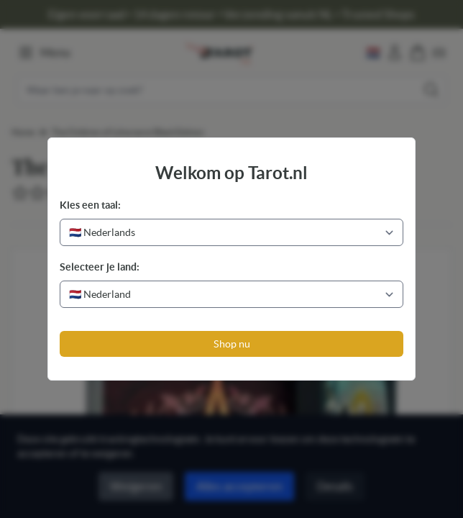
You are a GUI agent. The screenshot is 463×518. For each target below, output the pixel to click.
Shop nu (232, 344)
